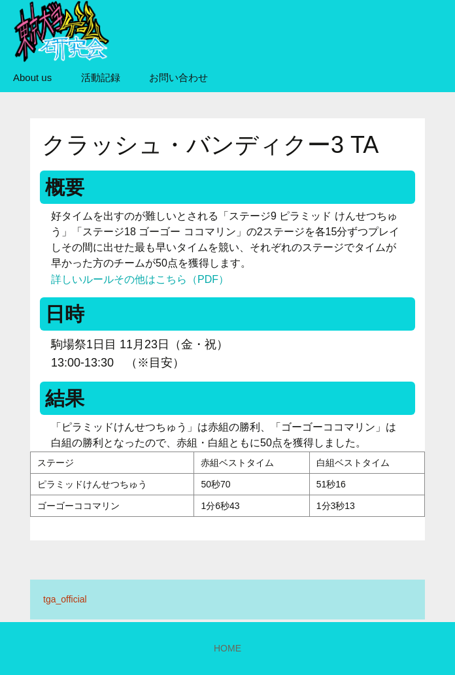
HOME (227, 648)
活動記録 (100, 77)
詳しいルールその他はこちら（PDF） (140, 279)
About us (32, 77)
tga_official (65, 599)
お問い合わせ (178, 77)
